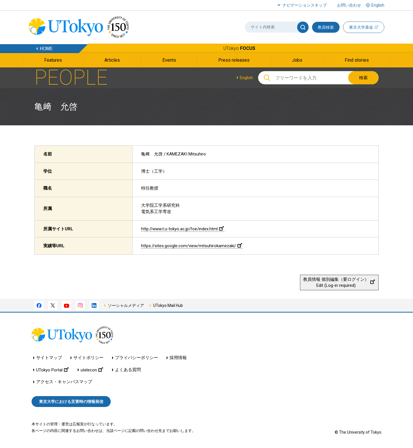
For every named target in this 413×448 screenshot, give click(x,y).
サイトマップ (49, 358)
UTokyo (239, 48)
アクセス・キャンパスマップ (64, 382)
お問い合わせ (349, 5)
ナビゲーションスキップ (305, 5)
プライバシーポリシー (136, 358)
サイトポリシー (88, 358)
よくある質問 (128, 370)
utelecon (92, 369)
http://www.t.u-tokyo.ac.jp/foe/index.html (182, 228)
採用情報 (178, 358)
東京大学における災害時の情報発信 (71, 401)
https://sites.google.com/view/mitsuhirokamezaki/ (191, 245)
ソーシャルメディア (126, 305)
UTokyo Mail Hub (168, 305)
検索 (363, 77)
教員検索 (326, 27)
